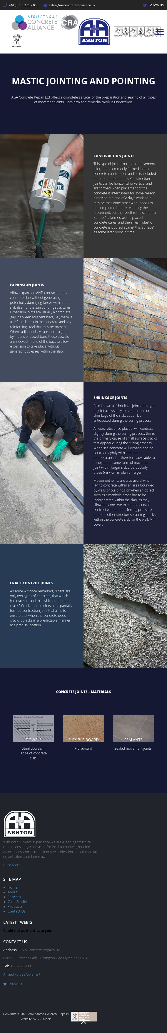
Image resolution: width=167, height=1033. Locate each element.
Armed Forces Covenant (21, 974)
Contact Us (17, 911)
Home (13, 887)
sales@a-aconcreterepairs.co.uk (69, 5)
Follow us (153, 5)
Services (14, 896)
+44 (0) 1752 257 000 (20, 5)
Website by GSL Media (36, 1019)
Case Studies (18, 901)
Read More (11, 865)
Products (15, 906)
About (13, 892)
